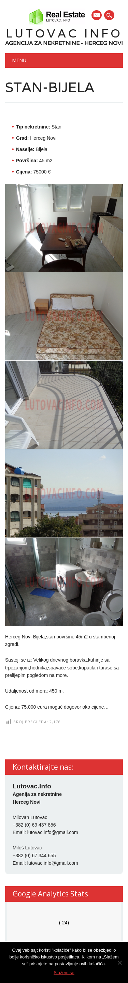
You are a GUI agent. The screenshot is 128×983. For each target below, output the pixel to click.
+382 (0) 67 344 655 (34, 855)
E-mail (97, 15)
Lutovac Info (64, 33)
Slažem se (64, 972)
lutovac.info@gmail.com (52, 832)
